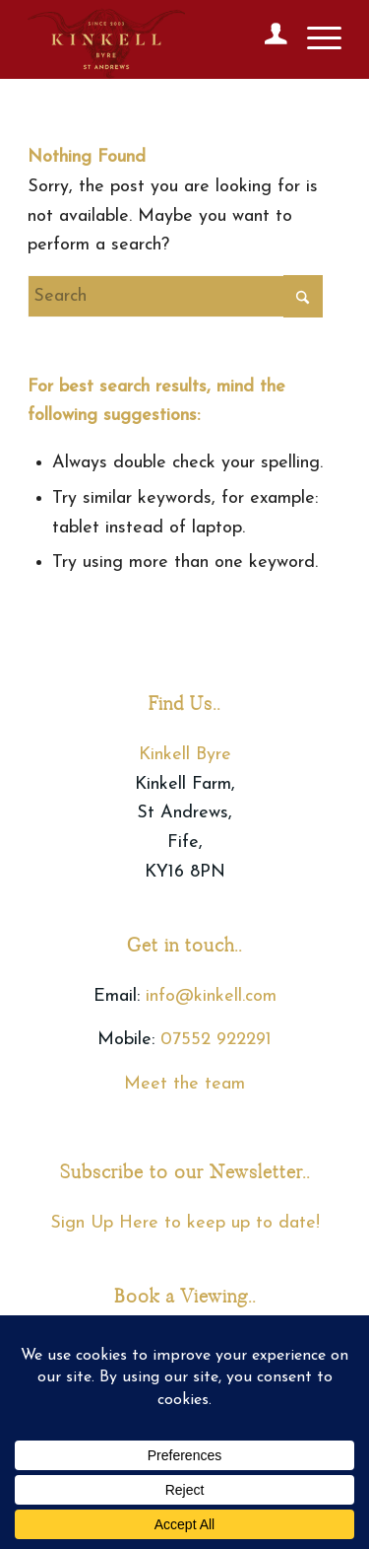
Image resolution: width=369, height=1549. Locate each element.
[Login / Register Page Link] (266, 39)
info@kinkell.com (211, 996)
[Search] (175, 296)
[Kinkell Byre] (153, 39)
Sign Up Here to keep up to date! (185, 1223)
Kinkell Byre (185, 754)
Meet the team (184, 1084)
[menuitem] (266, 39)
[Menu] (314, 39)
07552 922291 (216, 1039)
